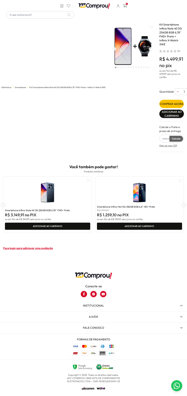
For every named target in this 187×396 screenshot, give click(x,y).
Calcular (176, 138)
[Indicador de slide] (116, 67)
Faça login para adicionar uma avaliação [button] (28, 248)
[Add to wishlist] (151, 27)
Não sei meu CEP (168, 145)
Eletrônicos (6, 87)
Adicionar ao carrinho (172, 114)
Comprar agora (171, 104)
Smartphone (20, 87)
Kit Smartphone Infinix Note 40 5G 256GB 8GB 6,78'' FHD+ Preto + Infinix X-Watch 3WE (67, 87)
